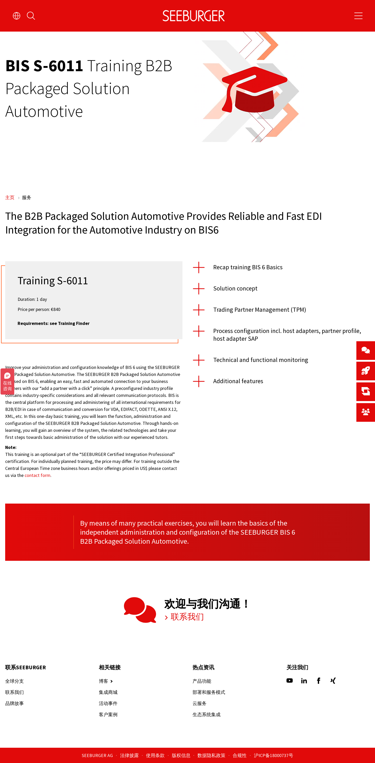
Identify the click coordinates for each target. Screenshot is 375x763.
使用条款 (156, 755)
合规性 (240, 755)
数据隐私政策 (211, 755)
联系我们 (186, 617)
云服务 (200, 704)
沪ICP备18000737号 (273, 755)
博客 (103, 681)
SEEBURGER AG (98, 755)
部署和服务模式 (209, 692)
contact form (37, 475)
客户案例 (108, 715)
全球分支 (14, 681)
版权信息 (182, 755)
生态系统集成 (206, 715)
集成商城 (108, 692)
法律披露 (130, 755)
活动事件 (108, 704)
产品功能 (202, 681)
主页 (10, 197)
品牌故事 (14, 704)
